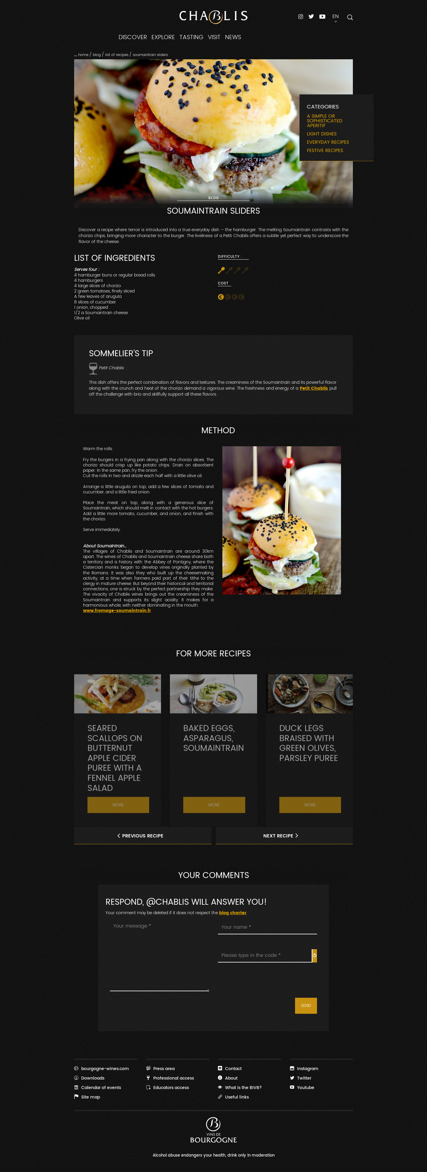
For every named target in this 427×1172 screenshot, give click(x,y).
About (228, 1078)
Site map (87, 1097)
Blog (97, 55)
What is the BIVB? (240, 1087)
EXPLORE (163, 37)
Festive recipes (325, 150)
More (118, 822)
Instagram (304, 1068)
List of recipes (116, 55)
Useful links (233, 1097)
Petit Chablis (314, 388)
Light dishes (322, 134)
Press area (160, 1068)
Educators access (167, 1087)
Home (83, 55)
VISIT (214, 37)
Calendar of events (97, 1087)
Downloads (89, 1078)
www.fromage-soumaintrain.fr (117, 611)
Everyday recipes (328, 142)
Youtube (302, 1087)
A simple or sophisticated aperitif (324, 121)
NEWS (233, 37)
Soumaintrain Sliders (150, 55)
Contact (230, 1068)
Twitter (300, 1078)
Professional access (170, 1078)
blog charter (232, 913)
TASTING (191, 37)
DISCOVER (133, 37)
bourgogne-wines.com (101, 1068)
